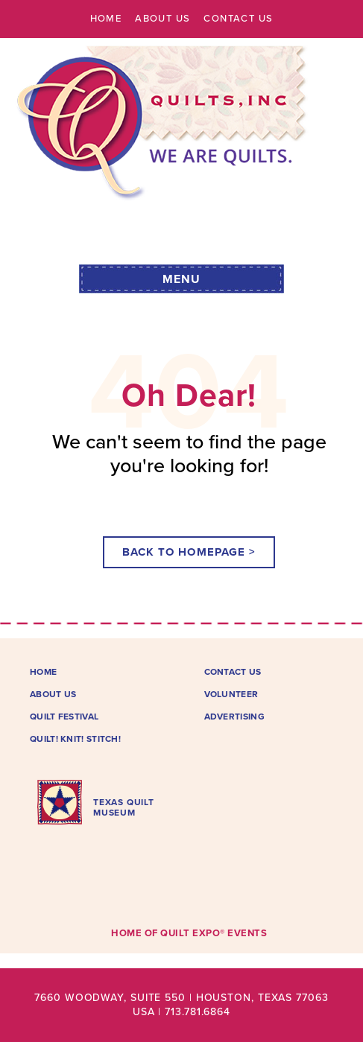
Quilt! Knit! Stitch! (75, 739)
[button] (181, 277)
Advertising (234, 716)
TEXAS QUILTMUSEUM (123, 807)
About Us (162, 19)
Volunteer (231, 694)
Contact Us (238, 19)
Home (106, 19)
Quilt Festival (64, 716)
